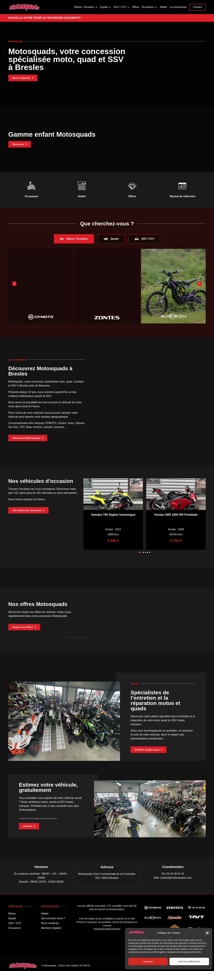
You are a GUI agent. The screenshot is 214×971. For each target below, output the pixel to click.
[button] (207, 933)
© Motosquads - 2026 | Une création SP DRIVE (65, 965)
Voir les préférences (189, 961)
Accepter (148, 961)
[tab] (74, 238)
